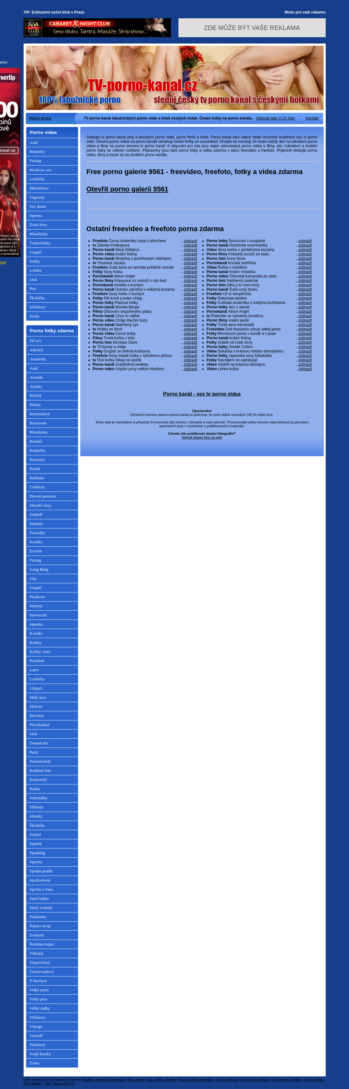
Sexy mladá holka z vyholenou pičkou (145, 355)
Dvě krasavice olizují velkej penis (259, 329)
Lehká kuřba (259, 369)
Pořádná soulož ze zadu (259, 254)
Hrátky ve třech (145, 329)
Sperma (36, 215)
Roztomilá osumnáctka (259, 245)
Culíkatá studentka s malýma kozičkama (259, 302)
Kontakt (312, 118)
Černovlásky (40, 243)
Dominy (36, 523)
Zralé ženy (38, 224)
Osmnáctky (39, 743)
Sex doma (38, 206)
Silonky (36, 816)
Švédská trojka (42, 944)
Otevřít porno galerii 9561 (127, 189)
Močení (36, 706)
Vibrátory (38, 307)
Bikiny (35, 404)
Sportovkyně (40, 880)
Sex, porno (135, 1079)
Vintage (36, 1026)
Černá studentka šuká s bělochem (145, 241)
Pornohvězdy (41, 761)
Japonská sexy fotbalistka (259, 355)
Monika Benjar (145, 307)
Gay (33, 578)
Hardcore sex (41, 169)
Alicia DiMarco (145, 250)
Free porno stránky (255, 1079)
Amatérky (38, 359)
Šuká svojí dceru (259, 289)
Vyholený (38, 1044)
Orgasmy (37, 197)
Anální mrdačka (259, 272)
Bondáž (36, 441)
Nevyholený (40, 724)
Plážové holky (145, 302)
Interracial (38, 615)
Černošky (38, 532)
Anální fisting (145, 254)
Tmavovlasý (40, 962)
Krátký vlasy (40, 651)
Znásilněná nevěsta (145, 364)
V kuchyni (38, 980)
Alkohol (36, 349)
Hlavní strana (40, 118)
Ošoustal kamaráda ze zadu (259, 276)
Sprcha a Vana (41, 889)
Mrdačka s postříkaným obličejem (145, 258)
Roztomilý (38, 779)
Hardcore (37, 596)
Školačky (37, 297)
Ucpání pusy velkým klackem (145, 369)
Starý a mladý (41, 907)
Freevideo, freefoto (287, 1079)
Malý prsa (38, 697)
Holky (35, 261)
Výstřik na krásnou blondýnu (259, 364)
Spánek (36, 843)
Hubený (36, 605)
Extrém (36, 551)
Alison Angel (145, 276)
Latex (34, 669)
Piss (33, 288)
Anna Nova (259, 258)
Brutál (35, 468)
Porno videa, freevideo (195, 1079)
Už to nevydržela (259, 294)
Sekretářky (39, 797)
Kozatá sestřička (259, 263)
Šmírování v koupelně (259, 241)
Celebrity (37, 487)
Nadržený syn (145, 325)
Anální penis (259, 320)
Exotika (36, 541)
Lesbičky (37, 179)
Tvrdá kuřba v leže (145, 338)
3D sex (35, 340)
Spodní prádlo (41, 871)
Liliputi (36, 688)
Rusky (35, 788)
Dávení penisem (43, 496)
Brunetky (37, 151)
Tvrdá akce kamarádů (259, 325)
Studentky (38, 916)
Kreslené (37, 660)
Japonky (36, 624)
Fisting (35, 160)
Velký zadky (40, 1008)
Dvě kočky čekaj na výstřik (145, 360)
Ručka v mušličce (259, 267)
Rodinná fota (40, 770)
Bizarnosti (38, 423)
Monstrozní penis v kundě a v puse (259, 333)
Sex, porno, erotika (161, 1079)
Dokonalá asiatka (259, 298)
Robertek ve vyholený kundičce (259, 316)
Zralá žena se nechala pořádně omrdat (145, 267)
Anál (34, 142)
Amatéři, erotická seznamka (103, 1079)
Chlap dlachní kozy (145, 320)
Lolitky (36, 270)
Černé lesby (145, 333)
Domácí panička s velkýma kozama (145, 289)
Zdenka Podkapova (145, 245)
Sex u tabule (259, 307)
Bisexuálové (40, 413)
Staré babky (39, 898)
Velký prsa (38, 999)
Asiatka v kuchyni (145, 285)
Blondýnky (39, 233)
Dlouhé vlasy (41, 505)
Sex (48, 1083)
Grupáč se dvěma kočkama (145, 351)
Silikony (37, 807)
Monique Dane (145, 342)
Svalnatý (37, 935)
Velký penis (39, 989)
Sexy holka (145, 272)
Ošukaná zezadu (145, 263)
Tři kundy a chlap (145, 347)
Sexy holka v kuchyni (145, 294)
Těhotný (36, 953)
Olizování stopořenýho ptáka (145, 311)
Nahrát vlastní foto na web (202, 437)
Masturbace (39, 188)
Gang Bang (39, 569)
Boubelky (38, 450)
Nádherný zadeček (259, 280)
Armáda (36, 377)
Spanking (37, 852)
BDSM (36, 395)
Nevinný (37, 715)
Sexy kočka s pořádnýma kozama (259, 250)
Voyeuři (36, 1035)
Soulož (35, 834)
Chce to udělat (145, 316)
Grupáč (36, 252)
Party (34, 752)
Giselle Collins (259, 347)
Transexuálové (42, 971)
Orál (33, 279)
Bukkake (37, 477)
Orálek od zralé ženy (259, 342)
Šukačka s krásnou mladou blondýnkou (259, 351)
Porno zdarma (227, 1079)
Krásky (36, 642)
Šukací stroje (40, 925)
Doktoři (36, 514)
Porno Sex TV (64, 1083)
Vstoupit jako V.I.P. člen (275, 118)
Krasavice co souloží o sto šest (145, 280)
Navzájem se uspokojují (259, 360)
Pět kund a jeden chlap (145, 298)
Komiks (36, 633)
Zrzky (35, 316)
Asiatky (36, 386)
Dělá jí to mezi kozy (259, 285)
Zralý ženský (40, 1053)
